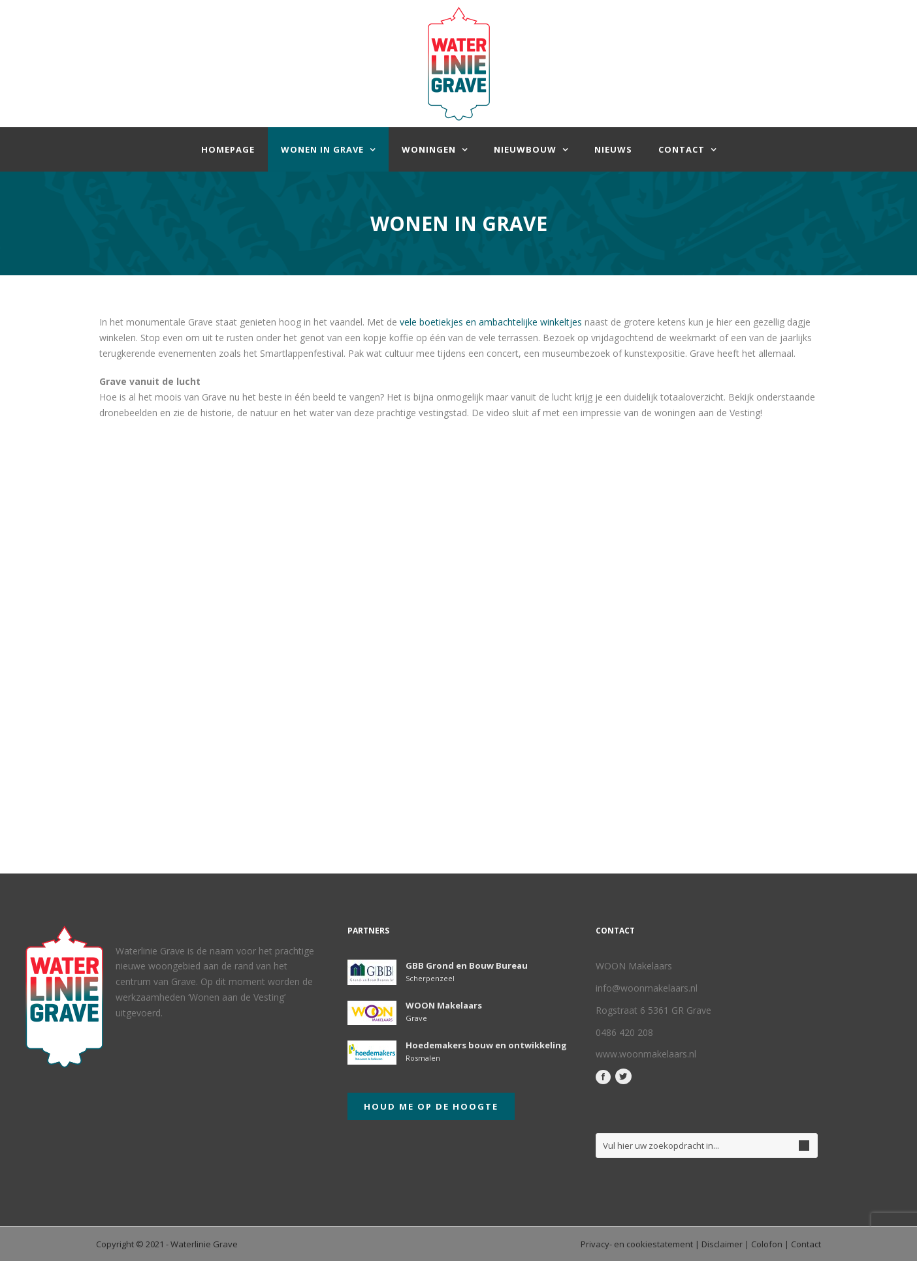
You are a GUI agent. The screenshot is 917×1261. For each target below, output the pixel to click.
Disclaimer (722, 1244)
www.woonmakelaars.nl (646, 1054)
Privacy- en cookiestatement (637, 1244)
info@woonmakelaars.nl (647, 988)
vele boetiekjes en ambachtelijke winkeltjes (491, 322)
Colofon (766, 1244)
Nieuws (613, 149)
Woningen (429, 149)
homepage (228, 149)
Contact (681, 149)
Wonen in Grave (322, 149)
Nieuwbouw (525, 149)
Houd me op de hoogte (431, 1106)
